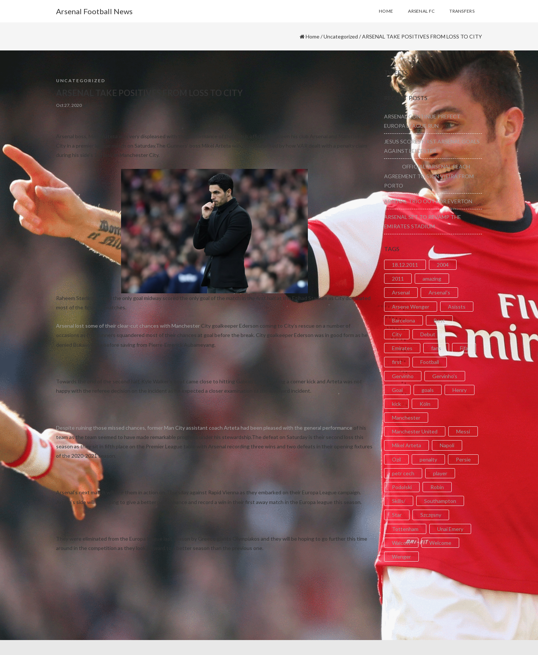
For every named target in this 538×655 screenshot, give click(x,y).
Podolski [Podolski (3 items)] (402, 487)
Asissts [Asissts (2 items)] (457, 306)
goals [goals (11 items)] (427, 390)
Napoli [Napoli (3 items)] (447, 445)
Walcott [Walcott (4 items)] (401, 543)
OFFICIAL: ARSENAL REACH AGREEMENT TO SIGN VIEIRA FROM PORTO (429, 175)
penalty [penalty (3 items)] (428, 459)
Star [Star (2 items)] (397, 515)
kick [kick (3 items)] (396, 404)
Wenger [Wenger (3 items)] (401, 556)
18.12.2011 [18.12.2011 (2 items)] (405, 265)
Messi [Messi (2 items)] (463, 431)
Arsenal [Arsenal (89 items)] (401, 292)
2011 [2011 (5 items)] (398, 278)
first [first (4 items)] (397, 362)
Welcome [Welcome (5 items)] (440, 543)
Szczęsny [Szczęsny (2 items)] (430, 515)
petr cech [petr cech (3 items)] (403, 473)
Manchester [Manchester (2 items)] (406, 417)
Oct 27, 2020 (69, 105)
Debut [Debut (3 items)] (427, 334)
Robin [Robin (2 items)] (437, 487)
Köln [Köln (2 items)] (425, 404)
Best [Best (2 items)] (439, 320)
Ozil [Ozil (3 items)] (396, 459)
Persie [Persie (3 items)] (463, 459)
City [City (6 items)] (397, 334)
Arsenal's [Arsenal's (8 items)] (439, 292)
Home (312, 36)
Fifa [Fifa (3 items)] (464, 348)
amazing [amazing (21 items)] (432, 278)
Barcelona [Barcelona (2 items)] (403, 320)
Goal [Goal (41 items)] (397, 390)
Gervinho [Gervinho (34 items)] (403, 376)
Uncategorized (341, 36)
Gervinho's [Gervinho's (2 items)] (444, 376)
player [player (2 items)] (440, 473)
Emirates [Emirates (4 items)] (402, 348)
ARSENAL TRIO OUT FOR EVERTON (428, 201)
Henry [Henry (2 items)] (459, 390)
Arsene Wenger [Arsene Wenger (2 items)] (410, 306)
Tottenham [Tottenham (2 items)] (405, 529)
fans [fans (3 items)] (436, 348)
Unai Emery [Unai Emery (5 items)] (450, 529)
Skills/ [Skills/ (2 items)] (398, 501)
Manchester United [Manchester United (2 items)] (414, 431)
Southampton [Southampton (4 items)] (440, 501)
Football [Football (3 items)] (429, 362)
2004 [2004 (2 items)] (443, 265)
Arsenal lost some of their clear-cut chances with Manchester (128, 325)
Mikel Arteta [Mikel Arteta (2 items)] (406, 445)
